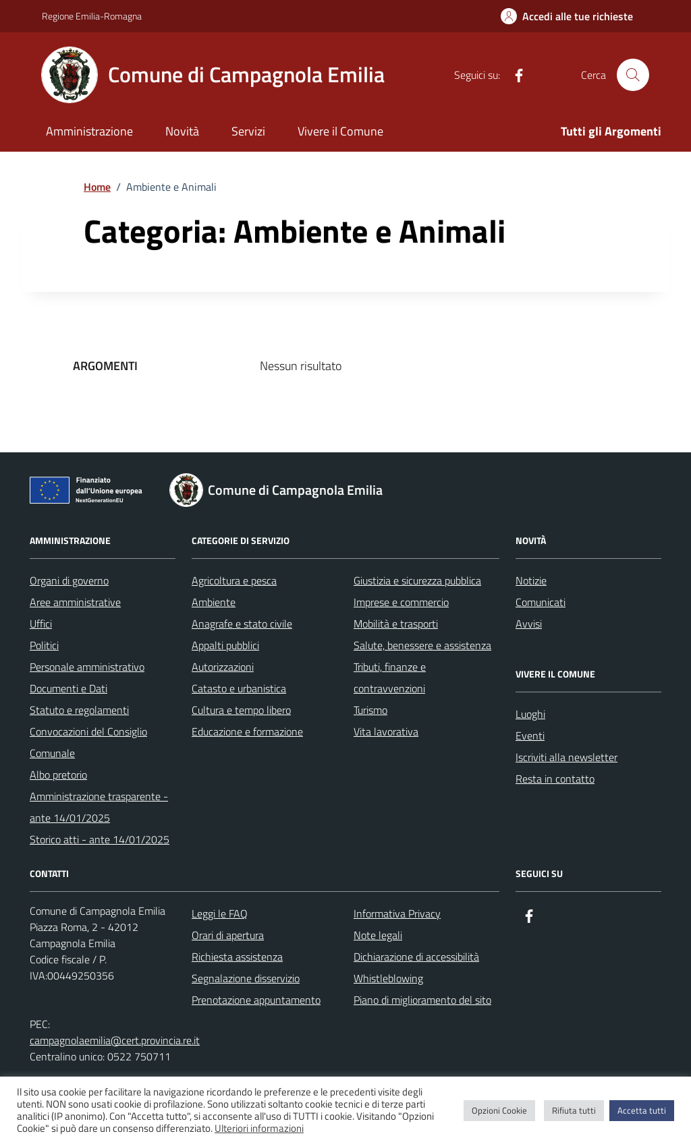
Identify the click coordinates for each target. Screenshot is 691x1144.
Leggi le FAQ (220, 913)
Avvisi (529, 623)
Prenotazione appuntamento (256, 1000)
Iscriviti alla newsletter (566, 757)
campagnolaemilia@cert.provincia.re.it (115, 1040)
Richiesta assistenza (237, 957)
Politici (44, 645)
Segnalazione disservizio (246, 978)
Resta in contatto (555, 779)
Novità (182, 131)
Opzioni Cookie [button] (499, 1110)
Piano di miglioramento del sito (422, 1000)
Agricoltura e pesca (234, 580)
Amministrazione (89, 131)
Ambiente (214, 602)
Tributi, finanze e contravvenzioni (390, 677)
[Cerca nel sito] (633, 75)
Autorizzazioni (223, 667)
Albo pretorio (58, 774)
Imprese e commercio (401, 602)
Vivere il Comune (340, 131)
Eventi (530, 735)
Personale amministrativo (87, 667)
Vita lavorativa (386, 731)
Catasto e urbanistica (239, 688)
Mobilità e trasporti (396, 623)
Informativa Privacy (397, 913)
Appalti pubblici (225, 645)
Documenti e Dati (68, 688)
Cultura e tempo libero (241, 710)
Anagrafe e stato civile (242, 623)
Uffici (41, 623)
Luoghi (530, 714)
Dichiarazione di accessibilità (416, 957)
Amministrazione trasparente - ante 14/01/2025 (99, 807)
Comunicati (540, 602)
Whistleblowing (388, 978)
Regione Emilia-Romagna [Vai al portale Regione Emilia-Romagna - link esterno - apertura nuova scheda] (92, 16)
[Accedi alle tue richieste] (567, 16)
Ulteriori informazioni (259, 1128)
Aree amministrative (75, 602)
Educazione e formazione (247, 731)
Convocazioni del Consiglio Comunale (88, 742)
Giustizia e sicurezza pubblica (417, 580)
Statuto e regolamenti (79, 710)
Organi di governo (69, 580)
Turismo (370, 710)
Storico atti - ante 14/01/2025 (99, 839)
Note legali (378, 935)
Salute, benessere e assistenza (422, 645)
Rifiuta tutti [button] (574, 1110)
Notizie (531, 580)
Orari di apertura (228, 935)
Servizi (248, 131)
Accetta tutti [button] (641, 1110)
